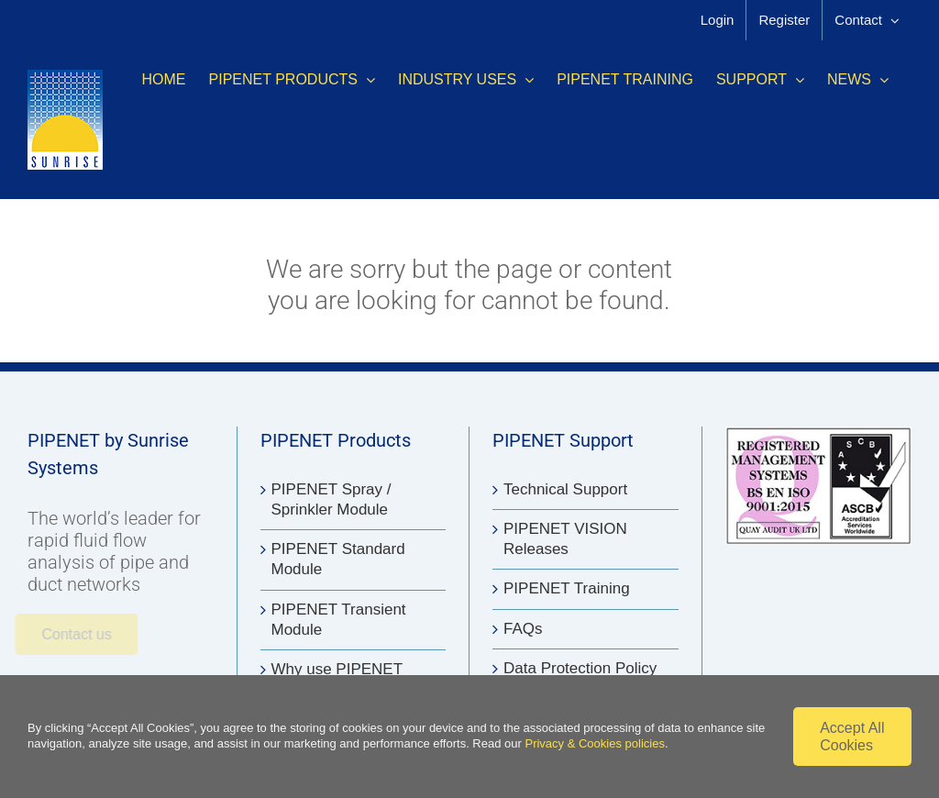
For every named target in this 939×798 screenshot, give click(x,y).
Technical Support (565, 489)
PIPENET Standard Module (338, 559)
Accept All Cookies (852, 736)
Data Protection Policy (580, 668)
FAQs (523, 628)
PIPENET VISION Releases (565, 539)
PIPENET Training (566, 588)
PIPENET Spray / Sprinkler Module (331, 499)
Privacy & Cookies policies (594, 743)
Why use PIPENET (337, 669)
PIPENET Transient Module (338, 619)
